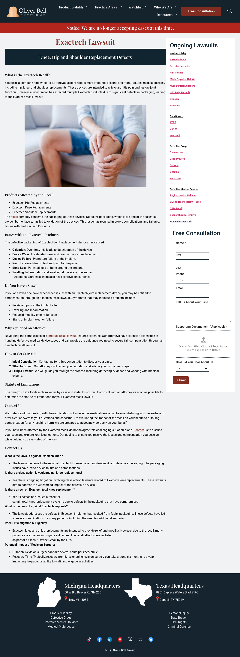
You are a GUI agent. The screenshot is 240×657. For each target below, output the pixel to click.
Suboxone (175, 178)
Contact (139, 430)
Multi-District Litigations (182, 85)
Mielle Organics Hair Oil (182, 79)
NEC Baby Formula (180, 92)
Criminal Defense (179, 626)
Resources (167, 15)
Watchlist (137, 7)
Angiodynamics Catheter (183, 195)
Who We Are (165, 7)
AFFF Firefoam (178, 59)
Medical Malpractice (61, 626)
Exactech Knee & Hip (181, 221)
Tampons (175, 105)
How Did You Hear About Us (194, 362)
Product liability (178, 53)
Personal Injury (179, 613)
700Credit (175, 135)
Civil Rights (179, 622)
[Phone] (192, 280)
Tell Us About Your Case (192, 302)
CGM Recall (176, 208)
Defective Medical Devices (184, 189)
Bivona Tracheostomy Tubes (185, 201)
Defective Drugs (178, 146)
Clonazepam (176, 152)
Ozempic (174, 172)
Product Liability (73, 7)
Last (178, 267)
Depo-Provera (177, 158)
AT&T (173, 122)
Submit (181, 380)
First (178, 254)
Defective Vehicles (180, 66)
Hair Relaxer (176, 72)
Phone (180, 274)
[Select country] (180, 280)
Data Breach (176, 116)
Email (179, 288)
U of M (173, 128)
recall (14, 217)
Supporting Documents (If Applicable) (201, 326)
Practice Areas (108, 7)
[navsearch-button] (229, 11)
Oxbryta (174, 165)
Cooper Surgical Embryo (183, 215)
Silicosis (174, 99)
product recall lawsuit (62, 336)
